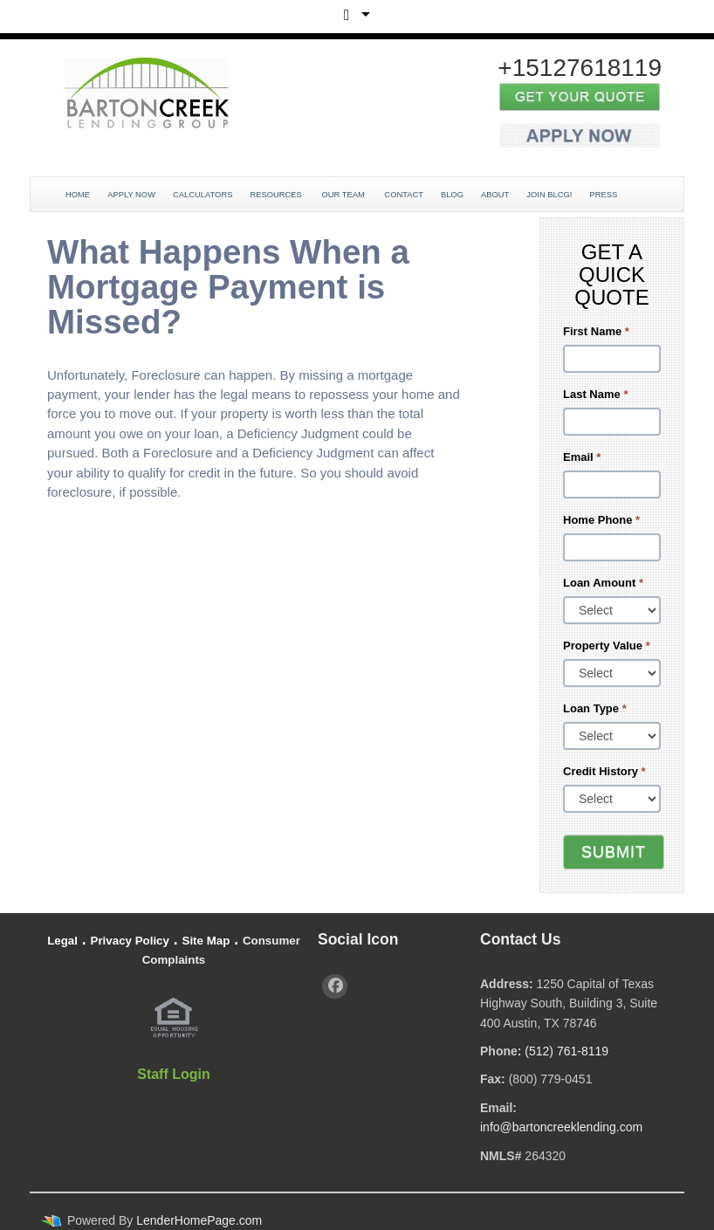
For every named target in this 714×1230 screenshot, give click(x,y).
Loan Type (595, 708)
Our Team (344, 194)
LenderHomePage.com (199, 1220)
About (495, 194)
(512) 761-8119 (566, 1051)
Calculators (202, 194)
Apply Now (131, 194)
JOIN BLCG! (549, 194)
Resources (277, 194)
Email (582, 457)
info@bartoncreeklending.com (561, 1127)
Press (604, 194)
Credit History (604, 771)
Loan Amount (603, 582)
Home (77, 194)
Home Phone (601, 519)
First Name (596, 331)
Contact (403, 194)
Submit (613, 852)
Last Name (595, 394)
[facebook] (334, 986)
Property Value (606, 645)
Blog (452, 194)
